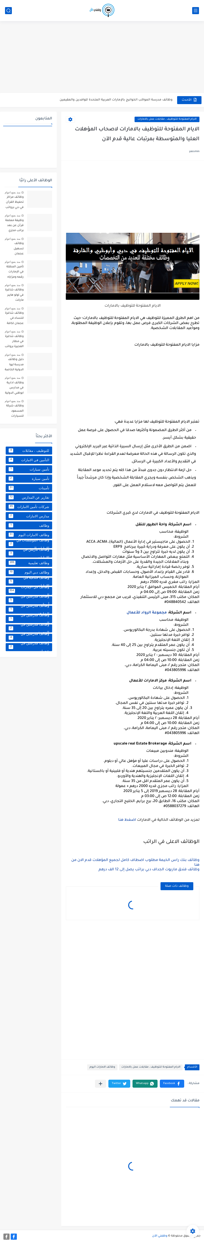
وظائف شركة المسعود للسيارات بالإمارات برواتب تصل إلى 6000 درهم (14, 411)
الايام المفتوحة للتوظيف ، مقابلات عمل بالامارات (167, 119)
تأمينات (29, 488)
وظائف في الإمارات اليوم (29, 591)
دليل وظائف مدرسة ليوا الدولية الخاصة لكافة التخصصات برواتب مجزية (14, 365)
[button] (172, 1084)
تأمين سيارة (29, 478)
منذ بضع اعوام (12, 192)
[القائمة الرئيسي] (195, 10)
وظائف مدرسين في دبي (29, 638)
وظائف (29, 525)
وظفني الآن (159, 1236)
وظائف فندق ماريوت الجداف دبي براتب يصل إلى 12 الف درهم (149, 870)
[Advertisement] (102, 57)
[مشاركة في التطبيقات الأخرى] (100, 1084)
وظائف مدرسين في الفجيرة (29, 628)
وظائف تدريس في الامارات (29, 554)
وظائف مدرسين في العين (29, 619)
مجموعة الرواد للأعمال (147, 613)
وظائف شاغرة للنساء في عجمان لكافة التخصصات (14, 319)
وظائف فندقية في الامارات (29, 582)
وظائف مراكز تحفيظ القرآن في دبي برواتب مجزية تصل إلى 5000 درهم (14, 203)
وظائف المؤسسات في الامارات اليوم (29, 544)
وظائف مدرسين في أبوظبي (29, 600)
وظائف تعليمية (29, 563)
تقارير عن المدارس (29, 497)
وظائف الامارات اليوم (102, 1067)
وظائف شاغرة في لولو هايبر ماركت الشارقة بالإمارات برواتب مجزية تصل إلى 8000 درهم (14, 295)
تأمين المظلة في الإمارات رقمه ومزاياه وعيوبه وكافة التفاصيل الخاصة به (15, 272)
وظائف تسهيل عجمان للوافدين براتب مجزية (14, 249)
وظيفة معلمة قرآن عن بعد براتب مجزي (14, 225)
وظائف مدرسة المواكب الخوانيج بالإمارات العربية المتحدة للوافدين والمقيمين (116, 100)
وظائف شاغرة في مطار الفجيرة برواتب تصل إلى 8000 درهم (14, 342)
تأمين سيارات (29, 469)
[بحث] (8, 10)
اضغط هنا (127, 820)
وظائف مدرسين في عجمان (29, 647)
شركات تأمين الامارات (29, 507)
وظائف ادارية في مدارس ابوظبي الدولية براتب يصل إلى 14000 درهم (14, 388)
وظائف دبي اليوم (29, 572)
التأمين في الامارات (29, 460)
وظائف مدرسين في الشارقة (29, 610)
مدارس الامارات (29, 516)
